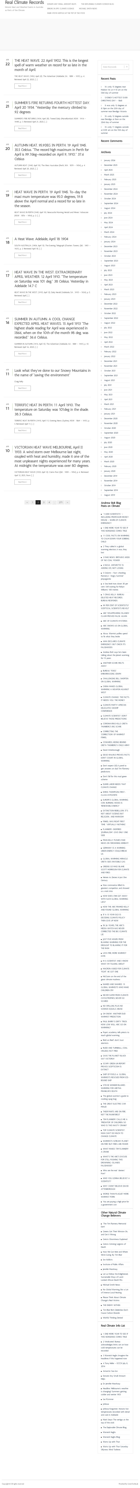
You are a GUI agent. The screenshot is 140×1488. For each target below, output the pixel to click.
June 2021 (108, 390)
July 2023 (108, 270)
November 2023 (111, 251)
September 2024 (111, 203)
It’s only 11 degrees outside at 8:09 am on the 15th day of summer (115, 130)
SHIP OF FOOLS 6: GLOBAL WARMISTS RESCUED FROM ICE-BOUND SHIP (115, 1077)
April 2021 (108, 399)
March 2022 (109, 347)
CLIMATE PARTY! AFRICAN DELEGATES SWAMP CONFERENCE (113, 708)
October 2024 (110, 198)
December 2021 (110, 361)
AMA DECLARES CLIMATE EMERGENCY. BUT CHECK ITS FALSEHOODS (113, 644)
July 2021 (108, 385)
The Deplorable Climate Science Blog (97, 4)
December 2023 (110, 246)
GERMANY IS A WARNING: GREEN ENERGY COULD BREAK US (114, 851)
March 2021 (109, 404)
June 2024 (108, 218)
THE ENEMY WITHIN (111, 1305)
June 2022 (108, 332)
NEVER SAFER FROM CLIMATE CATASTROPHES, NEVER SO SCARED (114, 998)
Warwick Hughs (109, 1432)
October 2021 (110, 370)
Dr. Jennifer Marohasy (111, 1383)
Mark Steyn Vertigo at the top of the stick (66, 13)
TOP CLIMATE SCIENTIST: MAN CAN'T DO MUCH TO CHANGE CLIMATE (113, 1133)
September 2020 (111, 433)
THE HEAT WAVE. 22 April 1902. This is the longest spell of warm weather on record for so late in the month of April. (51, 65)
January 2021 (109, 414)
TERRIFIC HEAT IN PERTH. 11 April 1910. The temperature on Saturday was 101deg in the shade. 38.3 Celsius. (51, 409)
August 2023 (109, 265)
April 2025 (108, 170)
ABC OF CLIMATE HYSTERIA (115, 621)
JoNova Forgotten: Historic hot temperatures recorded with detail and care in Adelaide (115, 1412)
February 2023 (110, 294)
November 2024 (111, 194)
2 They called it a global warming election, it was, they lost (114, 549)
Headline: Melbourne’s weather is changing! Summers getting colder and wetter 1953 (114, 1391)
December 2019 (110, 476)
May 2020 (108, 452)
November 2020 (111, 423)
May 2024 (108, 222)
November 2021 (110, 366)
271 (61, 502)
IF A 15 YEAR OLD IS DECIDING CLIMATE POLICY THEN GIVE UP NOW (113, 917)
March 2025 (109, 174)
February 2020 (110, 466)
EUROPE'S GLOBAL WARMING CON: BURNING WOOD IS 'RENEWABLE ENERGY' (114, 803)
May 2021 (108, 394)
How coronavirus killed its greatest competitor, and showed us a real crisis (115, 888)
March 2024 (109, 232)
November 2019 (111, 480)
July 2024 (108, 213)
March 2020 (109, 461)
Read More (22, 86)
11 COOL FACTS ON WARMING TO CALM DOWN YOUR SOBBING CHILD (115, 538)
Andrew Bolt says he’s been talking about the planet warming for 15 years (115, 655)
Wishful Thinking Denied (113, 1318)
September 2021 (111, 375)
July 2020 (108, 442)
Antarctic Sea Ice (110, 1371)
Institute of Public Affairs (113, 1264)
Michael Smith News (88, 9)
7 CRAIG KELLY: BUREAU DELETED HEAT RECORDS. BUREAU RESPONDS (112, 597)
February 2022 (110, 351)
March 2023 (109, 289)
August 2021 (109, 380)
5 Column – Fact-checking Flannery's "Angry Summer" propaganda (113, 576)
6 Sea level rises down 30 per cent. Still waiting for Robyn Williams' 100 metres (114, 586)
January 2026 (109, 160)
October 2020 (110, 428)
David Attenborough (111, 750)
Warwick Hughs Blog (111, 1437)
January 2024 (109, 241)
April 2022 (108, 342)
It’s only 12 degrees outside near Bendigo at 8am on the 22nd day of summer (114, 119)
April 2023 (108, 284)
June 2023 (108, 275)
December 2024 (111, 189)
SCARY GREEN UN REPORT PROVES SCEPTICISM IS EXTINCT (113, 1066)
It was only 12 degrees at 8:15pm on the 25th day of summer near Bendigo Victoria (114, 108)
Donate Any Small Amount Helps (61, 4)
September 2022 (111, 318)
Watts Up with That (111, 1442)
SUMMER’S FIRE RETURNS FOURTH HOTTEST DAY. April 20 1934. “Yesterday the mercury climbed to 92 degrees (52, 107)
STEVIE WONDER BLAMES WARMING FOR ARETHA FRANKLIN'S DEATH (113, 1088)
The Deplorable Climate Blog (115, 1427)
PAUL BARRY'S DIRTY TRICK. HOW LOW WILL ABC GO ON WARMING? (114, 1024)
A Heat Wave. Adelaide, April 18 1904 (41, 239)
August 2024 (109, 208)
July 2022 (108, 327)
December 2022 (110, 304)
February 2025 (110, 179)
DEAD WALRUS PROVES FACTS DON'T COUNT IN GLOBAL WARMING (115, 758)
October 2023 (110, 256)
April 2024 (108, 227)
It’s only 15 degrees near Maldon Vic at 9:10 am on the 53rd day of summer (114, 90)
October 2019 (110, 485)
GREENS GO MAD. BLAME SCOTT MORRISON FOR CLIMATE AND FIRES (115, 869)
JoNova (106, 1404)
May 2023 (108, 280)
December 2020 (111, 418)
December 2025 (110, 165)
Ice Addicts (108, 1259)
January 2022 (109, 356)
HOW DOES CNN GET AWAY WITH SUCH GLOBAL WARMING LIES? (114, 899)
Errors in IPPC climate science (60, 9)
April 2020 (108, 457)
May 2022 (108, 337)
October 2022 (110, 313)
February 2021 (110, 409)
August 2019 (109, 495)
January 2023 (109, 299)
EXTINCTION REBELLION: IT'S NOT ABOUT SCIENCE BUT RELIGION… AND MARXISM (114, 813)
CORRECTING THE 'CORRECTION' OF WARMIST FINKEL (113, 734)
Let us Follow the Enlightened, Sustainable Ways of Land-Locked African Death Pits (114, 1277)
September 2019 (111, 490)
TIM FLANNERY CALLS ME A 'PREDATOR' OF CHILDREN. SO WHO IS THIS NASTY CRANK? (114, 1122)
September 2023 (111, 261)
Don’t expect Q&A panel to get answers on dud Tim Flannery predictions (115, 768)
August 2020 (109, 437)
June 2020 (108, 447)
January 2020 (109, 471)
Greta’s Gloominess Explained (115, 1239)
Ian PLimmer (108, 1399)
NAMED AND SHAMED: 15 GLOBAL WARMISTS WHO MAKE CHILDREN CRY (115, 987)
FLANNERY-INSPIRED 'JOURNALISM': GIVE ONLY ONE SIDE (114, 832)
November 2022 (111, 308)
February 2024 (110, 237)
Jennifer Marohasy (110, 1269)
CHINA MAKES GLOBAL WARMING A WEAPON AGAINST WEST (115, 689)
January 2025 (109, 184)
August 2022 (109, 323)
